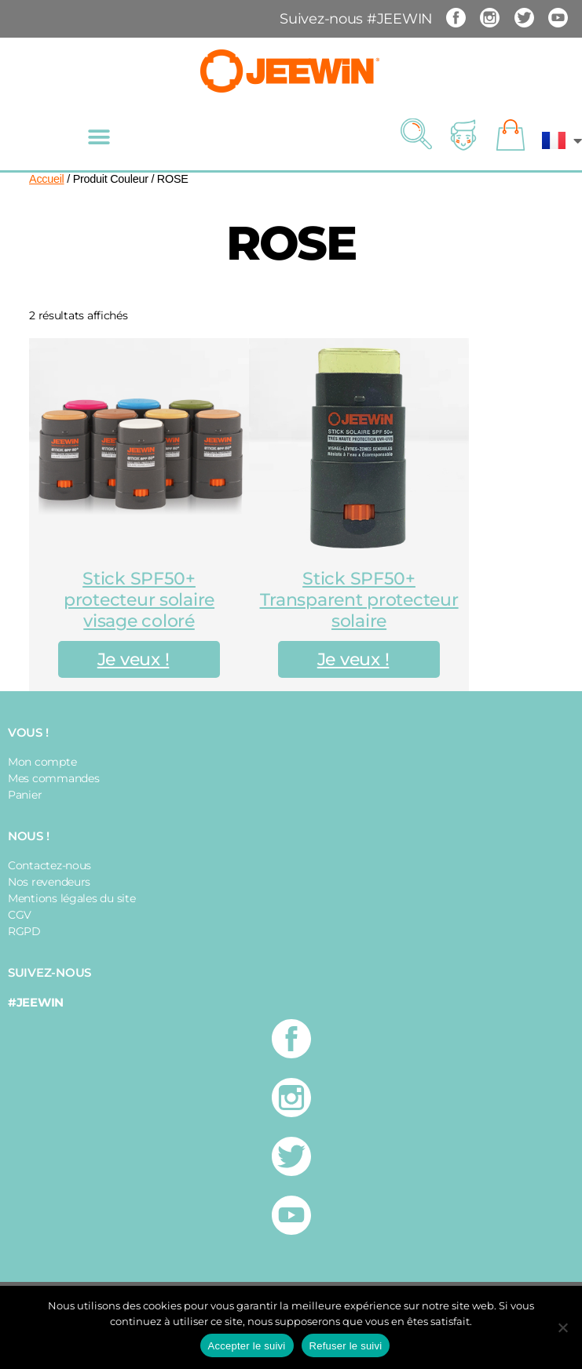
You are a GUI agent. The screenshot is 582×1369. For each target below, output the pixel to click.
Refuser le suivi (346, 1346)
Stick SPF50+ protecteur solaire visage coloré (139, 600)
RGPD (24, 931)
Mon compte (42, 762)
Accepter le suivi (247, 1346)
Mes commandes (54, 778)
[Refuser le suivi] (562, 1327)
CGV (19, 915)
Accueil (46, 179)
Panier (25, 795)
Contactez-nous (49, 865)
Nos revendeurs (49, 882)
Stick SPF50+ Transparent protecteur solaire (359, 600)
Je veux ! (133, 659)
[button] (98, 137)
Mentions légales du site (72, 898)
